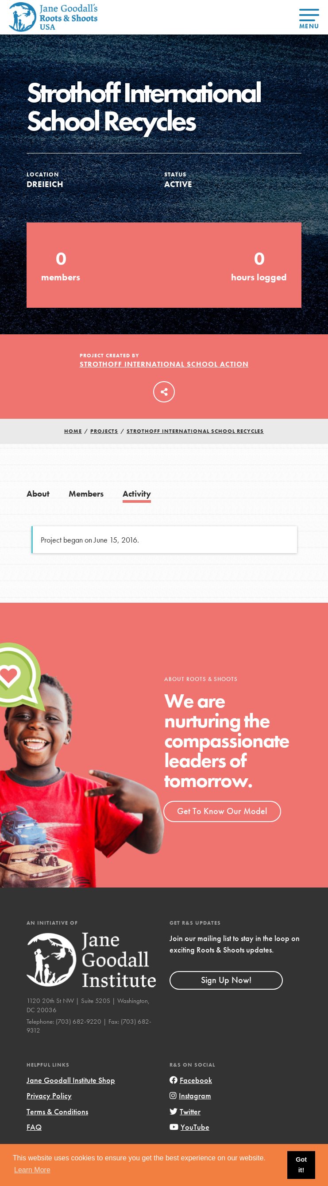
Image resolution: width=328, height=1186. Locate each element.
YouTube (189, 1127)
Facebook (191, 1080)
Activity (137, 493)
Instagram (190, 1095)
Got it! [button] (301, 1165)
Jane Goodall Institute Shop (71, 1080)
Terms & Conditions (57, 1111)
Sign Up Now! (226, 980)
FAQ (34, 1127)
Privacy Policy (49, 1095)
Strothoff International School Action (164, 364)
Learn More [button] (32, 1170)
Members (86, 493)
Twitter (185, 1111)
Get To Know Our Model (222, 811)
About (38, 493)
